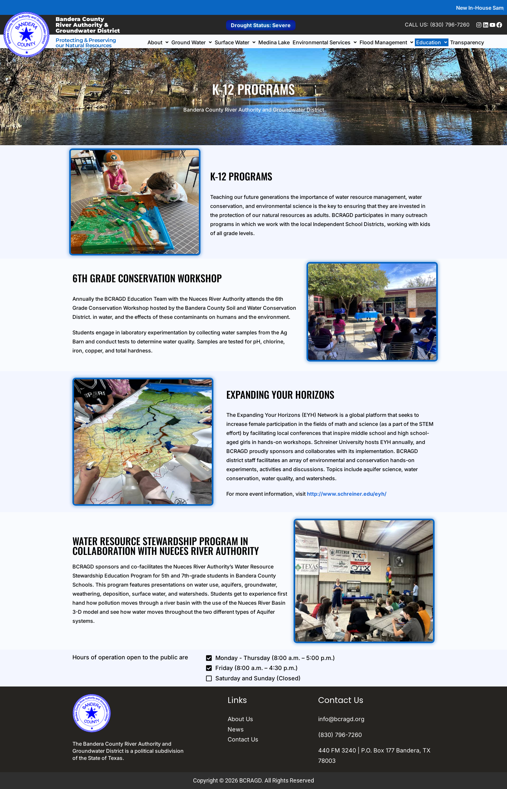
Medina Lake (274, 42)
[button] (158, 42)
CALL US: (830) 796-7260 (437, 24)
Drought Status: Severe (261, 25)
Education (431, 42)
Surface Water (235, 42)
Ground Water (191, 42)
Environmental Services (325, 42)
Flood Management (386, 42)
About (157, 42)
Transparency (467, 42)
